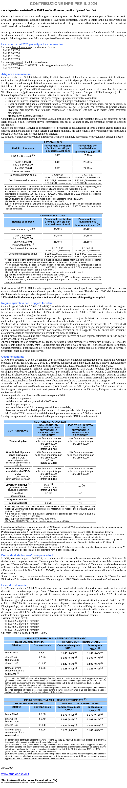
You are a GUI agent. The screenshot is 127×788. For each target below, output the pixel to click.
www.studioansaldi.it (15, 774)
